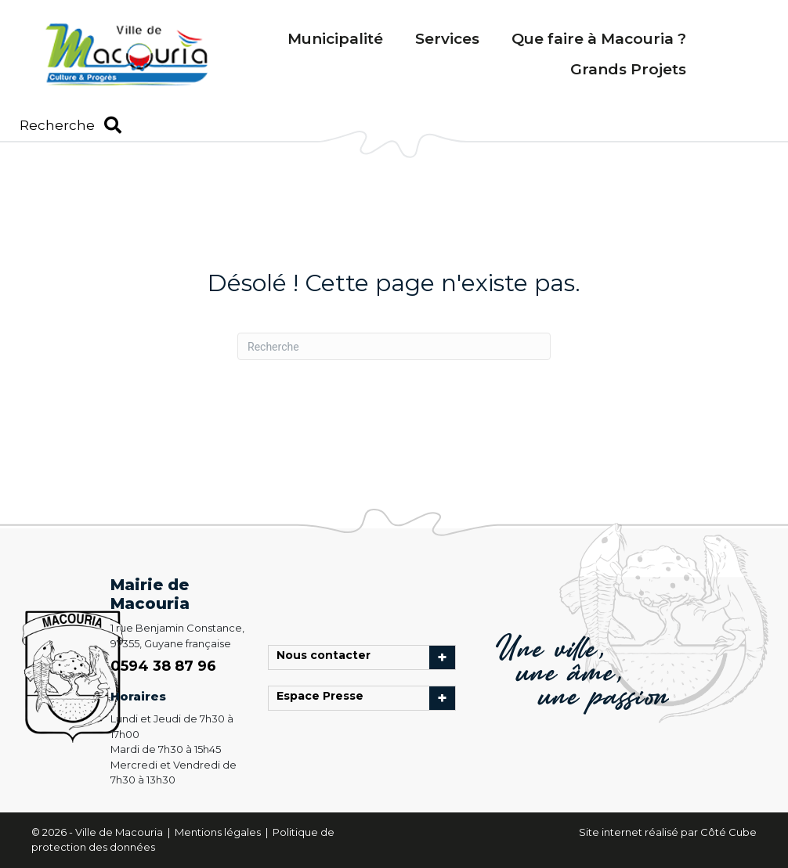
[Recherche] (394, 346)
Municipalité (335, 39)
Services (447, 39)
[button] (70, 125)
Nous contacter (327, 657)
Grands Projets (628, 69)
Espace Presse (324, 698)
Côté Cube (728, 832)
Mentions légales (219, 832)
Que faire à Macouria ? (598, 39)
